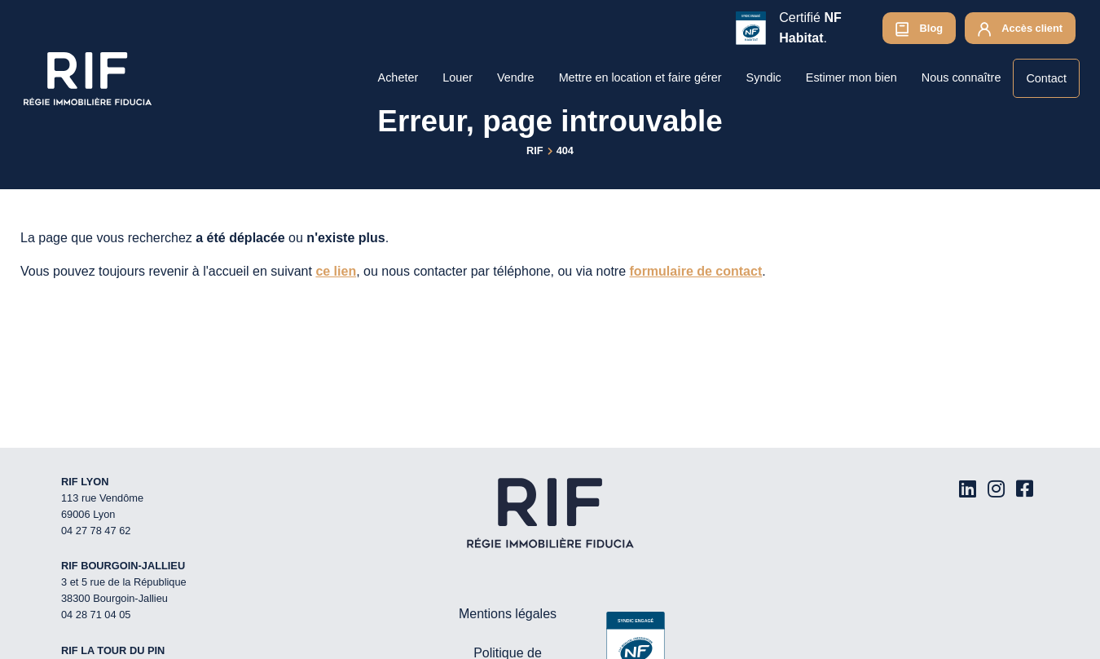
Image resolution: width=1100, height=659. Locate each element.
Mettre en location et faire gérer (640, 77)
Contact (1046, 78)
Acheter (398, 77)
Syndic (763, 77)
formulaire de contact (696, 271)
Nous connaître (961, 77)
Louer (457, 77)
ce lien (335, 271)
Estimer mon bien (851, 77)
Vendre (516, 77)
